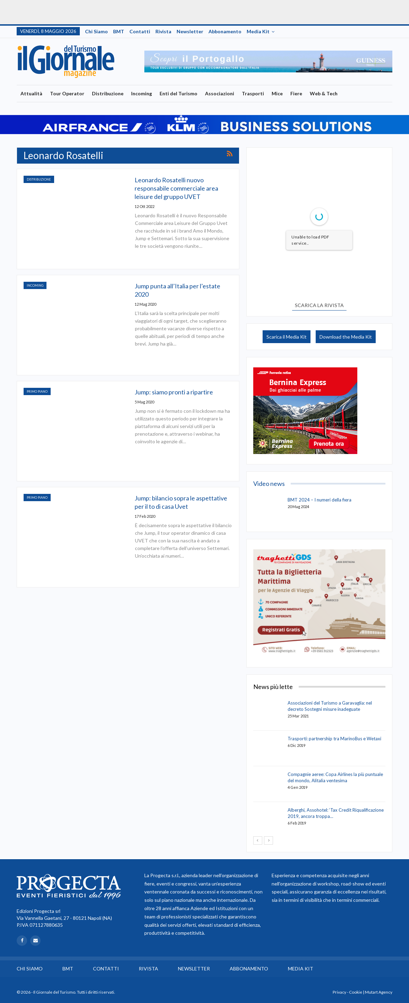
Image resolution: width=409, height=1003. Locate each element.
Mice (277, 93)
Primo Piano (37, 391)
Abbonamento (224, 31)
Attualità (31, 93)
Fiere (296, 93)
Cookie (355, 992)
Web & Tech (324, 93)
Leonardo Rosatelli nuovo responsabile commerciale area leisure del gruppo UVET (176, 188)
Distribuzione (107, 93)
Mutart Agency (378, 992)
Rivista (163, 31)
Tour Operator (67, 93)
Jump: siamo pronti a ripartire (174, 392)
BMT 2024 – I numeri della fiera (319, 500)
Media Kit (258, 31)
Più (348, 93)
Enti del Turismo (178, 93)
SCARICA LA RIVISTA (319, 305)
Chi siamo (96, 31)
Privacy (339, 992)
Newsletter (190, 31)
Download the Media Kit (345, 337)
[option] (268, 61)
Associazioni (219, 93)
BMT (118, 31)
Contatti (139, 31)
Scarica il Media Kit (286, 337)
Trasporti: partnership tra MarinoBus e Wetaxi (334, 738)
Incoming (141, 93)
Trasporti (253, 93)
